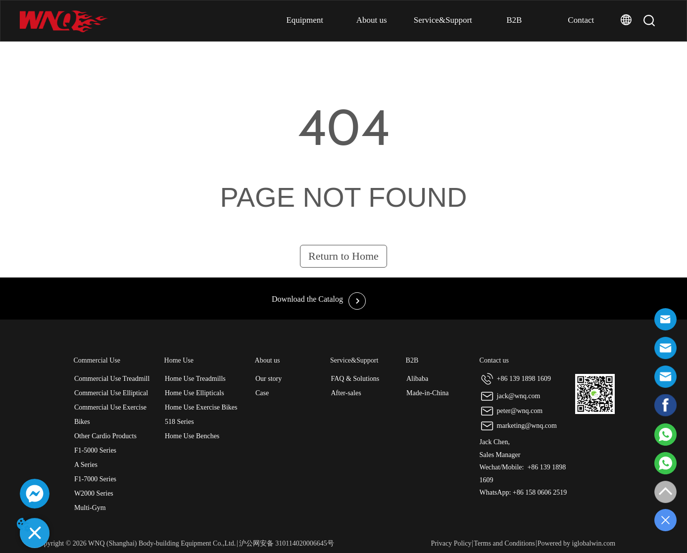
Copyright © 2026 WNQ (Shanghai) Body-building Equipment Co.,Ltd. (136, 543)
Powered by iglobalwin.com (576, 543)
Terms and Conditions (504, 543)
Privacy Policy (451, 543)
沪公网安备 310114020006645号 (286, 543)
